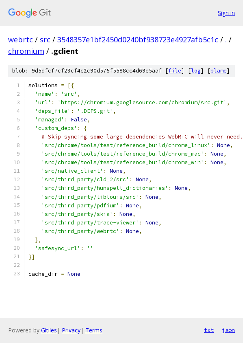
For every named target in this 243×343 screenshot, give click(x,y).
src (45, 39)
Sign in (226, 13)
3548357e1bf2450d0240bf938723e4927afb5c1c (137, 39)
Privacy (71, 330)
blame (218, 70)
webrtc (20, 39)
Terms (93, 330)
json (228, 330)
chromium (26, 51)
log (196, 70)
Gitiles (49, 330)
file (174, 70)
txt (209, 330)
